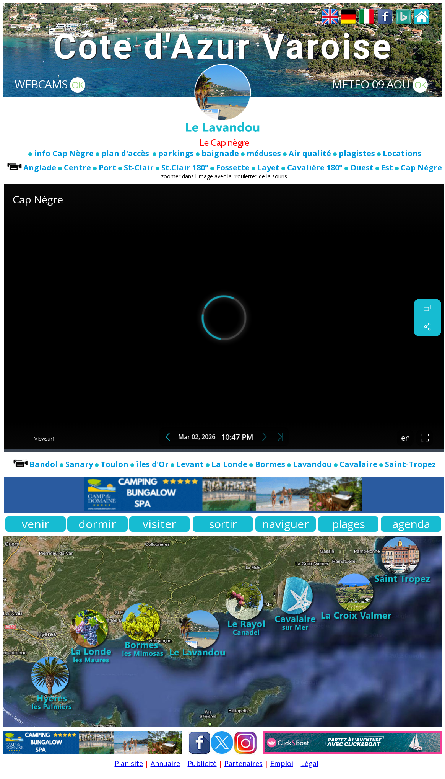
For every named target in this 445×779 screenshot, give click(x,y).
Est (387, 167)
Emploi (281, 763)
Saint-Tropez (407, 464)
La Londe (229, 464)
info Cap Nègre (64, 153)
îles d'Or (152, 464)
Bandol (43, 464)
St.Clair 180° (184, 167)
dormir (97, 524)
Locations (402, 153)
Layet (268, 167)
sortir (223, 524)
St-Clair (139, 167)
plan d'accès (125, 153)
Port (107, 167)
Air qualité (310, 153)
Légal (309, 763)
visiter (159, 524)
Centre (77, 167)
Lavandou (312, 464)
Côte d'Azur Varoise (223, 47)
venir (35, 524)
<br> (224, 318)
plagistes (357, 153)
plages (348, 524)
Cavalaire (358, 464)
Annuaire (165, 763)
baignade (220, 153)
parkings (176, 153)
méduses (264, 153)
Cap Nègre (421, 167)
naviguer (285, 524)
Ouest (362, 167)
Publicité (202, 763)
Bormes (270, 464)
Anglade (39, 167)
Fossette (233, 167)
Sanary (79, 464)
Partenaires (243, 763)
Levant (190, 464)
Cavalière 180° (315, 167)
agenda (411, 524)
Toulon (114, 464)
